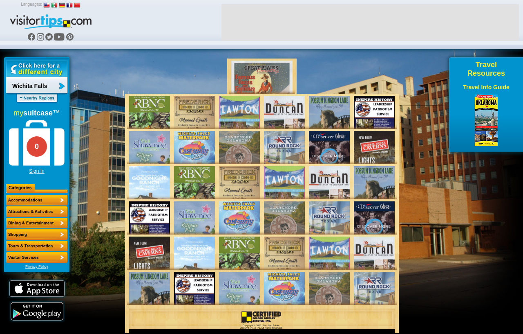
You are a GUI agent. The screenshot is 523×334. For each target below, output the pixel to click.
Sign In (36, 171)
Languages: (31, 4)
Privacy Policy (36, 266)
